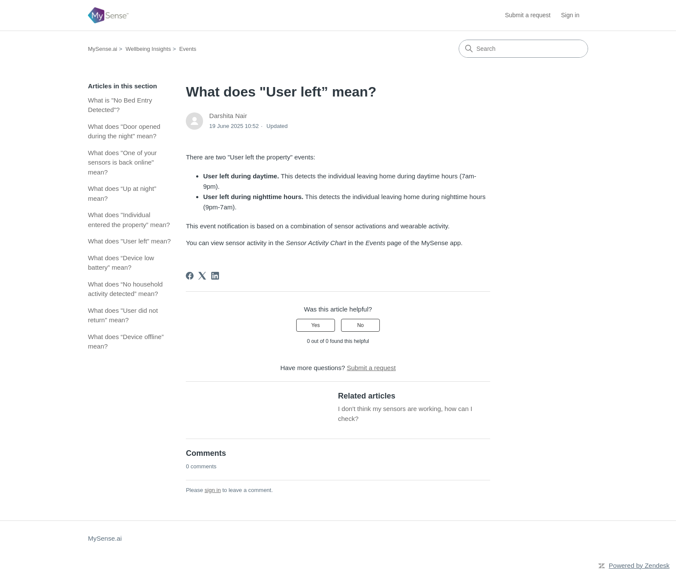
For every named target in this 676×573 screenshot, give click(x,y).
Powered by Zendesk (639, 565)
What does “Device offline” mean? (126, 341)
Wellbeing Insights (148, 49)
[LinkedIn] (215, 276)
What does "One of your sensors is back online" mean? (122, 162)
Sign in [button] (570, 15)
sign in (213, 490)
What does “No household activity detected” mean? (125, 289)
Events (188, 49)
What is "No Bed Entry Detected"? (120, 105)
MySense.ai (102, 49)
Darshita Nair (228, 115)
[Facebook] (190, 276)
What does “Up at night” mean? (122, 193)
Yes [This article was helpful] (315, 325)
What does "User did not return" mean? (123, 315)
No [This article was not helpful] (360, 325)
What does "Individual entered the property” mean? (129, 219)
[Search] (523, 48)
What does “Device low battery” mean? (121, 262)
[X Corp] (202, 276)
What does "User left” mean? (129, 241)
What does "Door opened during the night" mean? (124, 131)
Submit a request (528, 15)
